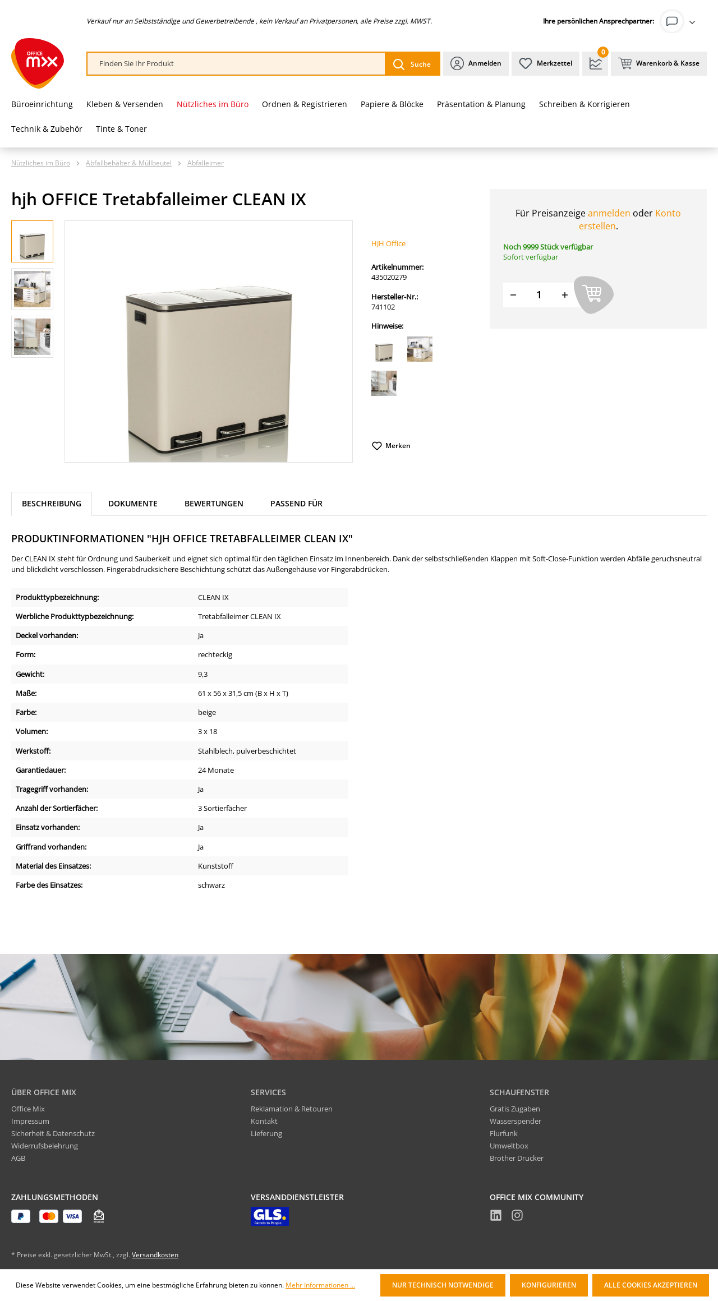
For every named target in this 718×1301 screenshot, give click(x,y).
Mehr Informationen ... (320, 1285)
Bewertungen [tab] (214, 503)
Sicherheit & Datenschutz (53, 1133)
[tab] (51, 504)
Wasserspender (515, 1121)
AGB (18, 1158)
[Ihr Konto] (680, 21)
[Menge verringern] (513, 295)
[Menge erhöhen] (565, 295)
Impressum (30, 1121)
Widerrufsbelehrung (44, 1146)
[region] (182, 341)
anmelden (609, 213)
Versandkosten (155, 1255)
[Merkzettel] (545, 64)
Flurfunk (504, 1133)
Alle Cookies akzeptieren (650, 1285)
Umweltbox (509, 1146)
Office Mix (28, 1109)
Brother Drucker (517, 1158)
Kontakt (264, 1121)
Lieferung (266, 1133)
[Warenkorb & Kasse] (659, 64)
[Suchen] (412, 64)
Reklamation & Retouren (292, 1109)
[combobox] (236, 64)
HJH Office (388, 243)
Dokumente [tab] (133, 503)
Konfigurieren (549, 1285)
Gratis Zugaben (515, 1109)
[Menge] (539, 295)
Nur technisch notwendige (443, 1285)
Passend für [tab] (296, 503)
